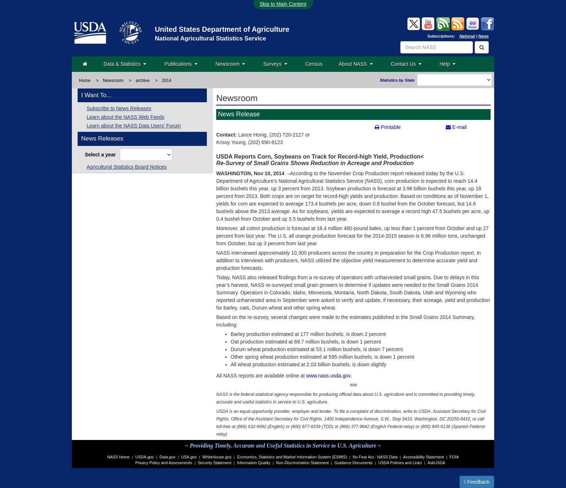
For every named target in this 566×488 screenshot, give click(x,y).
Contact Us (406, 64)
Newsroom (230, 64)
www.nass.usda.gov (328, 376)
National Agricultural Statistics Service (210, 38)
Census (313, 64)
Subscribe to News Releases (119, 108)
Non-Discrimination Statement (302, 463)
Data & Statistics (125, 64)
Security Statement (214, 463)
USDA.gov (144, 457)
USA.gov (189, 457)
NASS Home (118, 457)
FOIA (454, 457)
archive (143, 80)
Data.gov (167, 457)
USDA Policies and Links (400, 463)
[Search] (482, 47)
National (467, 36)
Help (448, 64)
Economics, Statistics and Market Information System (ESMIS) (292, 457)
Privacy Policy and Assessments (163, 463)
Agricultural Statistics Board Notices (127, 167)
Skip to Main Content (283, 4)
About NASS (356, 64)
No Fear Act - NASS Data (375, 457)
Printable (388, 127)
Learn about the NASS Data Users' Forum (134, 126)
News (483, 36)
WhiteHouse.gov (217, 457)
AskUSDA (436, 463)
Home (85, 80)
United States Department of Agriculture (222, 29)
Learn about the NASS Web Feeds (125, 117)
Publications (180, 64)
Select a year (101, 154)
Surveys (275, 64)
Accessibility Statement (423, 457)
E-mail (456, 127)
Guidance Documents (353, 463)
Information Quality (253, 463)
